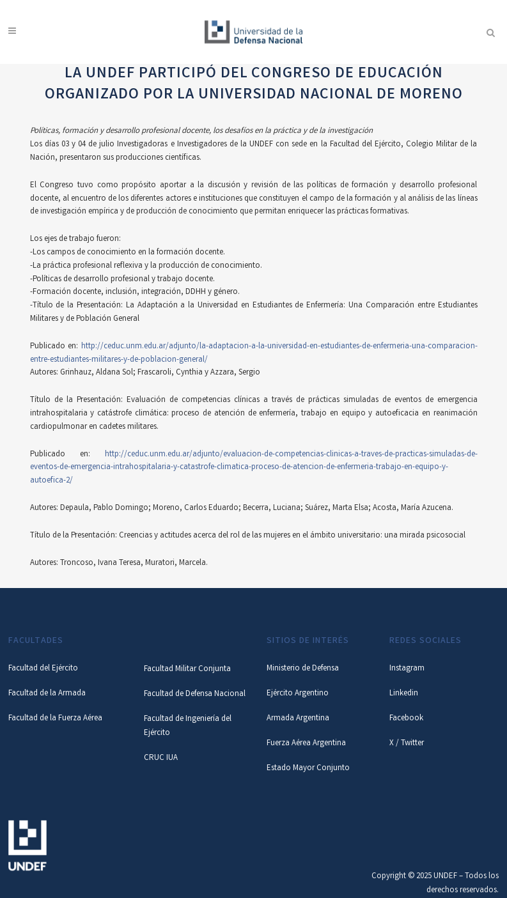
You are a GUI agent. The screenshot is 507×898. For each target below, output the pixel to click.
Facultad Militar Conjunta (187, 669)
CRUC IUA (161, 758)
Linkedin (403, 694)
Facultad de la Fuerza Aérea (55, 719)
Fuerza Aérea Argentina (306, 744)
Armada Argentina (298, 719)
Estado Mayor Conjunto (308, 769)
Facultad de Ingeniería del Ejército (187, 726)
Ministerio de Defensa (303, 669)
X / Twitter (406, 744)
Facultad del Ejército (43, 669)
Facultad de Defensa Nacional (195, 694)
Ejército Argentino (298, 694)
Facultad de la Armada (47, 694)
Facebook (406, 719)
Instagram (407, 669)
